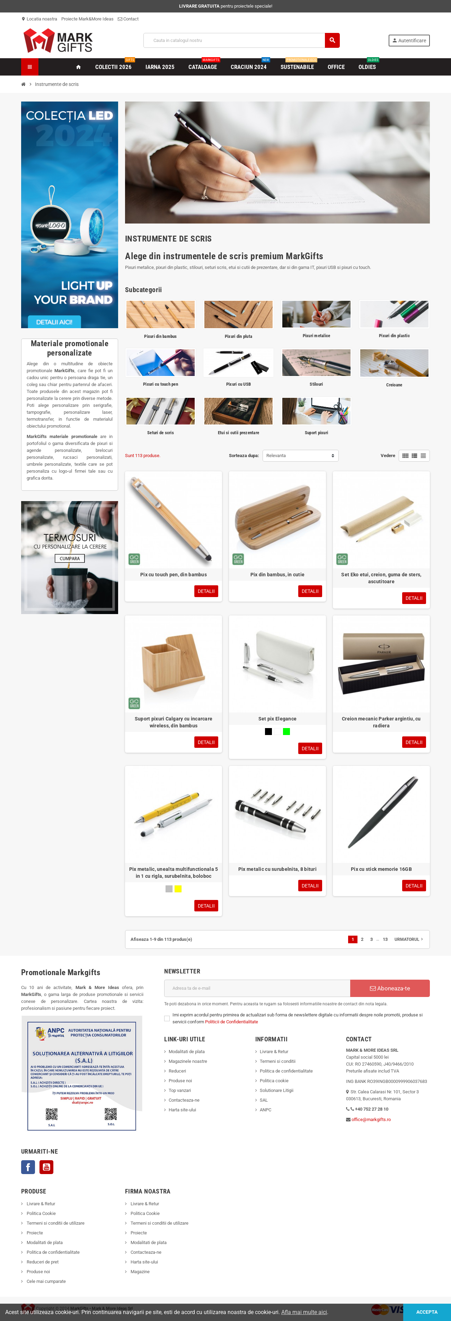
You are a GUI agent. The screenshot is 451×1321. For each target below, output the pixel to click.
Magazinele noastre (188, 1061)
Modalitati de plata (187, 1051)
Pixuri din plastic (394, 335)
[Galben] (178, 888)
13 (385, 939)
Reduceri (177, 1071)
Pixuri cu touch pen (160, 384)
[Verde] (286, 731)
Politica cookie (274, 1080)
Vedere (388, 455)
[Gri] (169, 888)
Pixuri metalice (316, 335)
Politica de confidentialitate (286, 1071)
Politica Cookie (41, 1213)
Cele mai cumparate (46, 1281)
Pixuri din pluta (238, 336)
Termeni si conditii (277, 1061)
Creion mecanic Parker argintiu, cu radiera (381, 722)
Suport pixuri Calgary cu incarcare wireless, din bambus (174, 722)
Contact (128, 18)
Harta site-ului (182, 1109)
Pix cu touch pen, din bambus (173, 574)
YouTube (46, 1167)
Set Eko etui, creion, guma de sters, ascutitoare (381, 578)
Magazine (140, 1271)
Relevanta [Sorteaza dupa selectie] (276, 455)
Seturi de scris (160, 432)
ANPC (265, 1109)
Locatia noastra (39, 18)
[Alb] (277, 731)
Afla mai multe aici (304, 1312)
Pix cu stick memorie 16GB (381, 869)
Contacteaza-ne (184, 1100)
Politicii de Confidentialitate (231, 1021)
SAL (264, 1100)
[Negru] (268, 731)
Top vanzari (180, 1090)
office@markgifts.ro (371, 1119)
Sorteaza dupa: (244, 455)
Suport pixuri (316, 432)
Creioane (394, 384)
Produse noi (180, 1080)
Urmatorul (409, 939)
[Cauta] (241, 40)
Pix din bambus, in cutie (277, 574)
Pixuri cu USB (238, 384)
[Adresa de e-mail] (257, 988)
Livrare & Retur (274, 1051)
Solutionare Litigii (276, 1090)
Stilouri (316, 384)
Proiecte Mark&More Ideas (87, 18)
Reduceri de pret (42, 1262)
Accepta (426, 1312)
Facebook (28, 1167)
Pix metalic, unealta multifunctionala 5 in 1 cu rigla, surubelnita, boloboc (173, 872)
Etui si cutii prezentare (238, 432)
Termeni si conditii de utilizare (55, 1223)
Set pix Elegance (277, 718)
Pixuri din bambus (160, 336)
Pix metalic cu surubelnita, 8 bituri (277, 869)
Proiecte (34, 1232)
